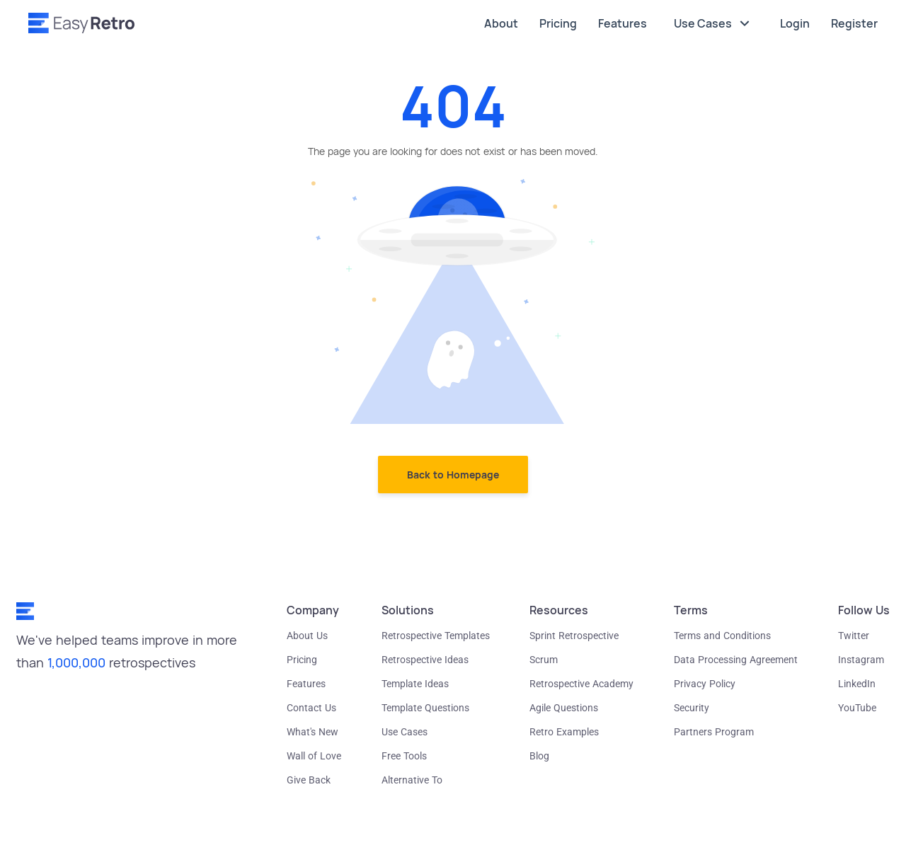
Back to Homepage (453, 474)
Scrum (543, 659)
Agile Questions (563, 707)
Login (795, 23)
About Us (307, 635)
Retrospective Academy (581, 683)
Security (691, 707)
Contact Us (311, 707)
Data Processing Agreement (736, 659)
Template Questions (425, 707)
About (501, 23)
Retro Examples (564, 731)
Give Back (309, 780)
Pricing (558, 23)
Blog (539, 756)
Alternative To (412, 780)
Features (622, 23)
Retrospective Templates (436, 635)
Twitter (853, 635)
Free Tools (404, 756)
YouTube (857, 707)
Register (854, 23)
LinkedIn (857, 683)
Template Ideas (415, 683)
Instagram (861, 659)
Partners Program (714, 731)
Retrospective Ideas (425, 659)
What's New (312, 731)
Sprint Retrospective (574, 635)
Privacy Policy (704, 683)
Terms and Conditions (722, 635)
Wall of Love (314, 756)
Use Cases (713, 23)
